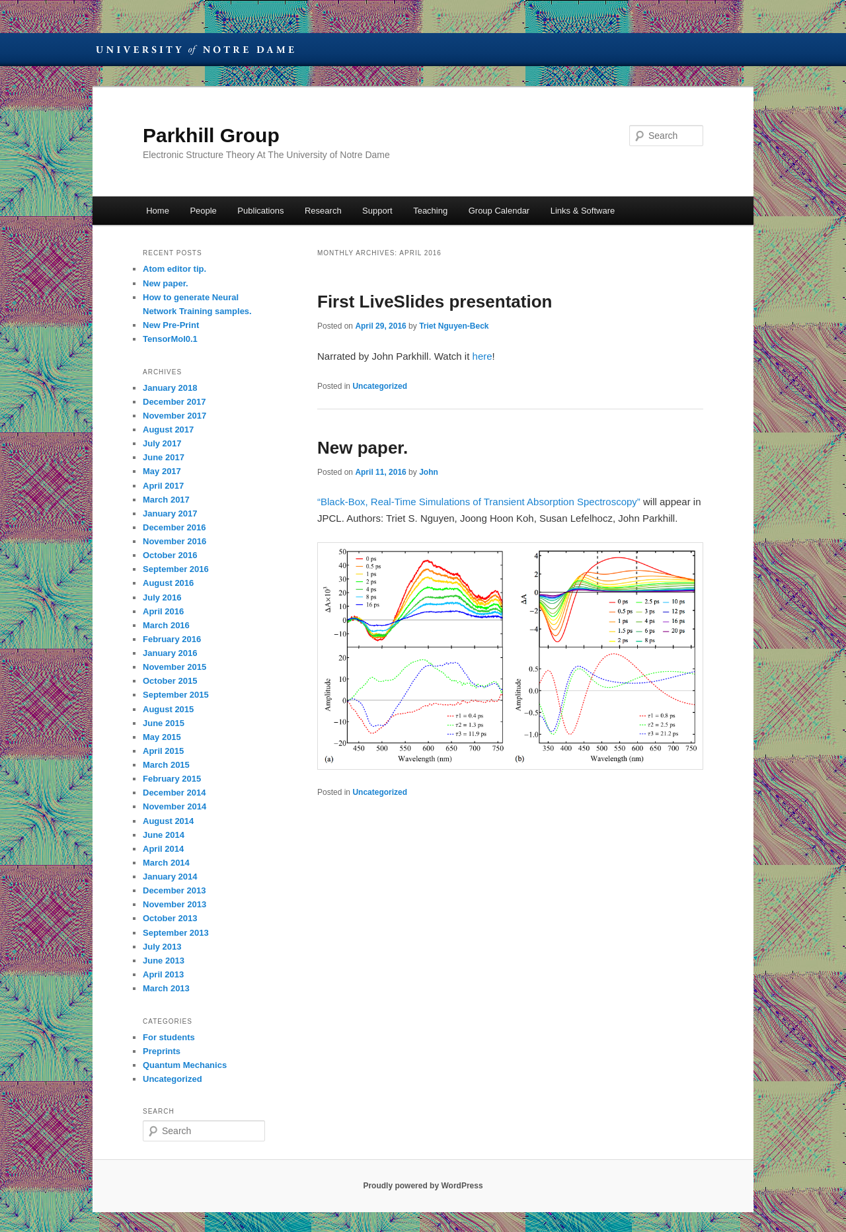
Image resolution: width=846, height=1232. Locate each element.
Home (157, 211)
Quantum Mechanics (185, 1065)
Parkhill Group (211, 135)
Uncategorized (379, 386)
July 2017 (162, 443)
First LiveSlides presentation (434, 301)
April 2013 (163, 974)
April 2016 (163, 611)
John (428, 472)
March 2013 (166, 988)
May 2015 (162, 737)
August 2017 (168, 429)
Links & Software (583, 211)
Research (323, 211)
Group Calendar (499, 211)
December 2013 (174, 890)
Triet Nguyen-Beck (453, 326)
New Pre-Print (171, 325)
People (203, 211)
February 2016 (172, 639)
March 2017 (166, 500)
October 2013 (170, 918)
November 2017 (174, 416)
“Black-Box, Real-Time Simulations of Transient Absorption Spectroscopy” (478, 501)
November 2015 (174, 667)
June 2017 (163, 457)
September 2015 (176, 695)
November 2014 (174, 806)
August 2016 (168, 583)
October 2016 (170, 555)
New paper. (362, 448)
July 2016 (162, 597)
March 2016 (166, 625)
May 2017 (162, 471)
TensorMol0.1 (170, 339)
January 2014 (170, 877)
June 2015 (163, 723)
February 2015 (172, 779)
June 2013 (163, 960)
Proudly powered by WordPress (422, 1185)
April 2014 (163, 849)
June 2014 (163, 835)
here (482, 356)
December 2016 (174, 527)
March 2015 (166, 765)
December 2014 (174, 793)
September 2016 (176, 569)
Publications (260, 211)
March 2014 (166, 863)
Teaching (430, 211)
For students (169, 1037)
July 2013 (162, 947)
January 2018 (170, 388)
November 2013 (174, 904)
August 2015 (168, 709)
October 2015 (170, 681)
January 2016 (170, 653)
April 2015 (163, 751)
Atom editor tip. (174, 269)
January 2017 (170, 513)
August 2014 (168, 821)
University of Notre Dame (195, 49)
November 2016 (174, 541)
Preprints (161, 1051)
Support (377, 211)
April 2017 (163, 486)
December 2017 (174, 402)
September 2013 (176, 933)
